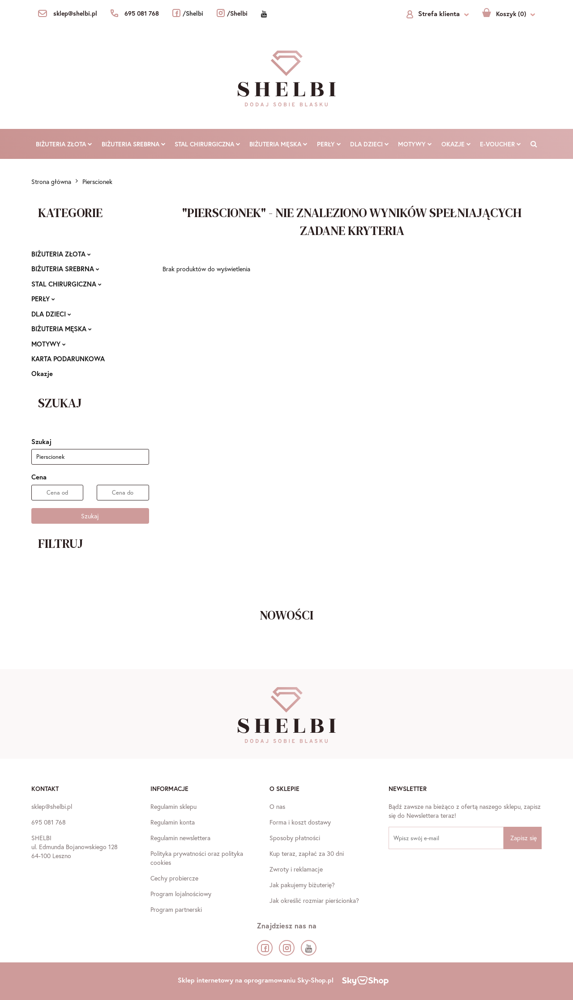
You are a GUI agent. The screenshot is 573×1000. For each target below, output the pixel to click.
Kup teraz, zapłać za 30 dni (306, 853)
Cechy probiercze (174, 878)
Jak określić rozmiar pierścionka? (314, 900)
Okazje (456, 144)
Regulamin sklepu (173, 806)
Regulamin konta (172, 822)
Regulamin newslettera (180, 837)
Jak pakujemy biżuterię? (302, 884)
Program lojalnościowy (180, 893)
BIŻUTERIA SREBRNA (134, 144)
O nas (277, 806)
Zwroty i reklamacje (296, 869)
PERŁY (329, 144)
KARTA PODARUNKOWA (68, 358)
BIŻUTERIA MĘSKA (278, 144)
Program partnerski (176, 909)
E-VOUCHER (500, 144)
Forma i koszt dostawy (300, 822)
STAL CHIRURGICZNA (207, 144)
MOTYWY (415, 144)
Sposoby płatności (294, 837)
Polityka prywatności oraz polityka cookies (196, 858)
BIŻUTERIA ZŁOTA (64, 144)
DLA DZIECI (369, 144)
